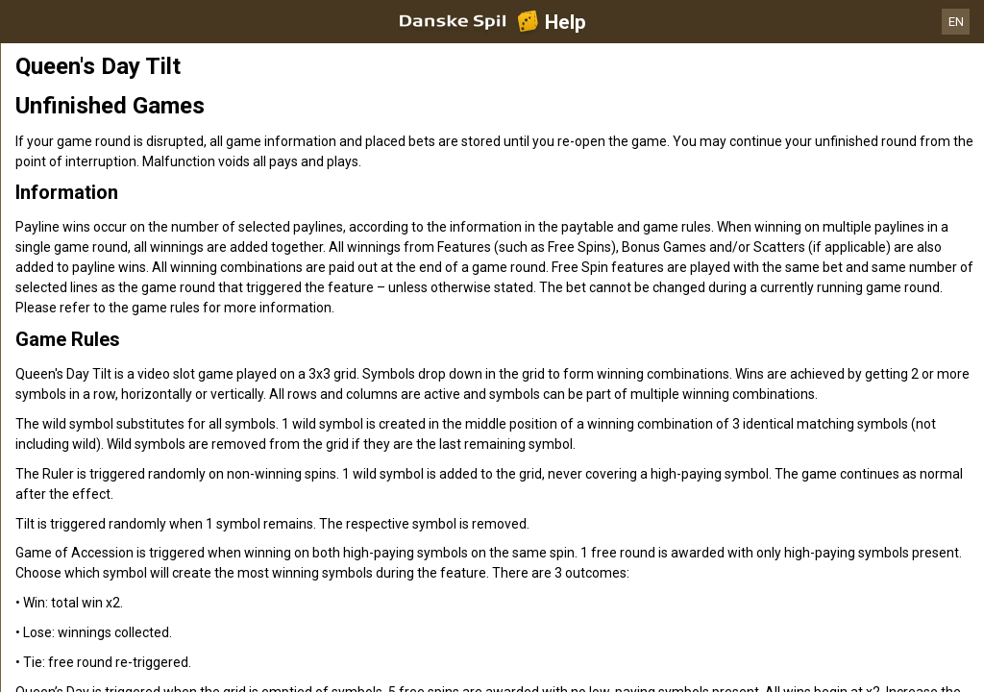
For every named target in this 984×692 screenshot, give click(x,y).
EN (956, 21)
